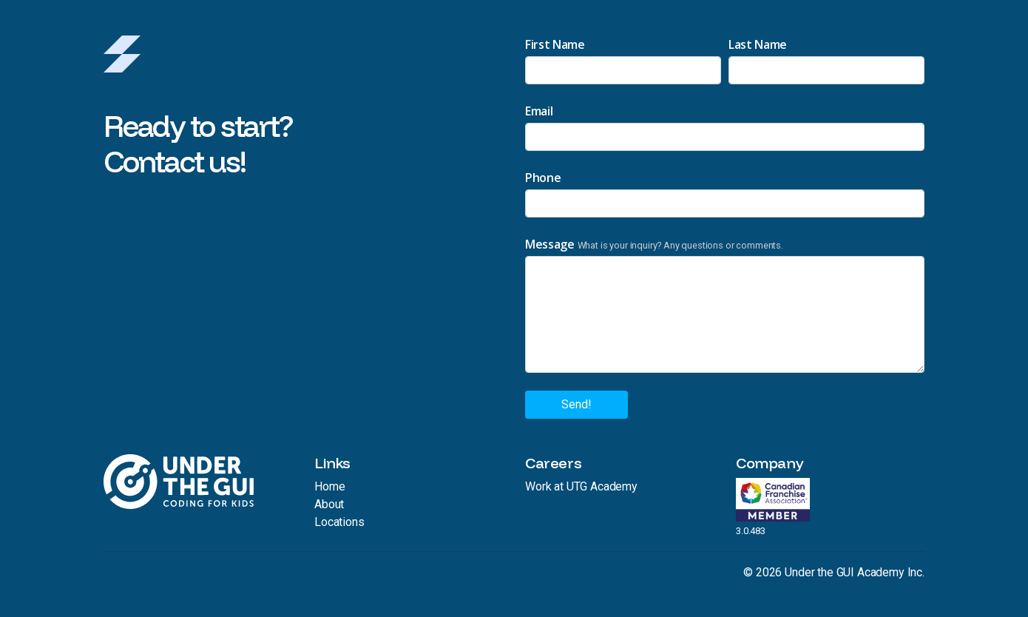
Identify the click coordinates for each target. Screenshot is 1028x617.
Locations (339, 522)
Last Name (757, 44)
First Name (555, 44)
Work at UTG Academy (581, 486)
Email (538, 111)
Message (550, 244)
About (329, 504)
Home (329, 486)
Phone (543, 177)
